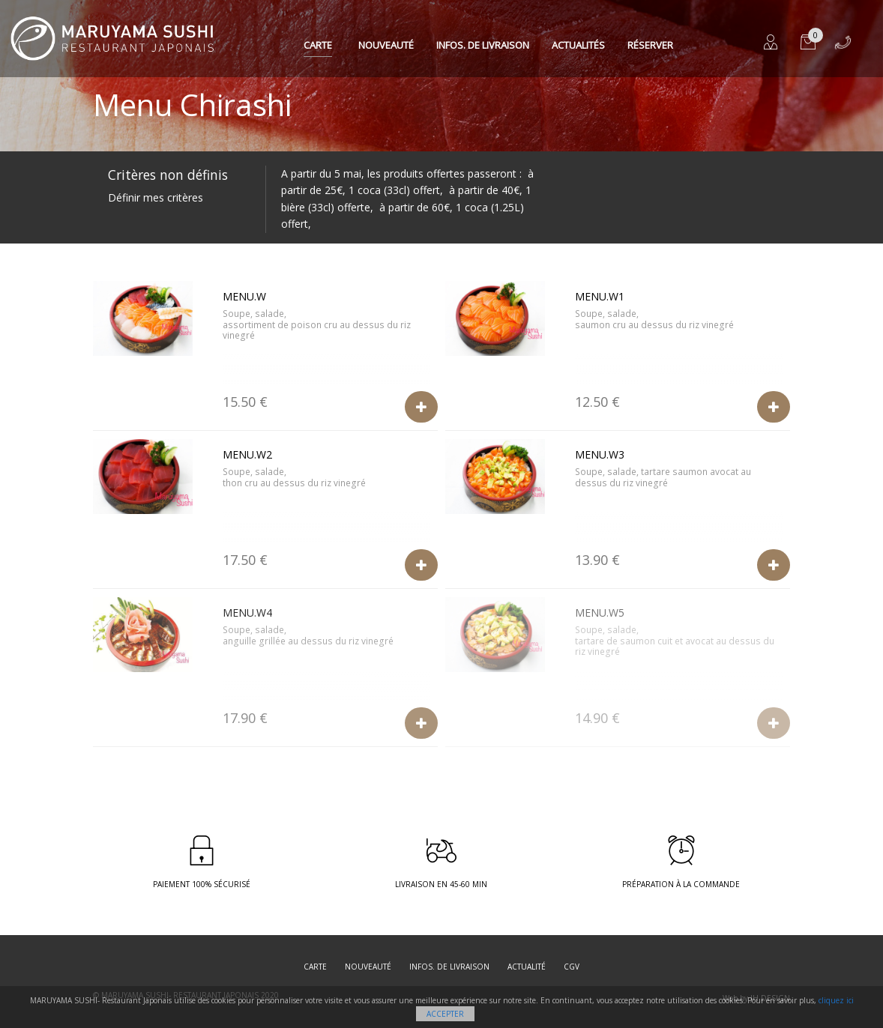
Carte (318, 45)
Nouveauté (386, 45)
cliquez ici (836, 1000)
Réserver (650, 45)
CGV (571, 966)
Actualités (578, 45)
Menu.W (244, 296)
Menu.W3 (599, 454)
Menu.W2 (247, 454)
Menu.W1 (599, 296)
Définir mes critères (155, 197)
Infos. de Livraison (482, 45)
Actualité (526, 966)
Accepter (445, 1014)
